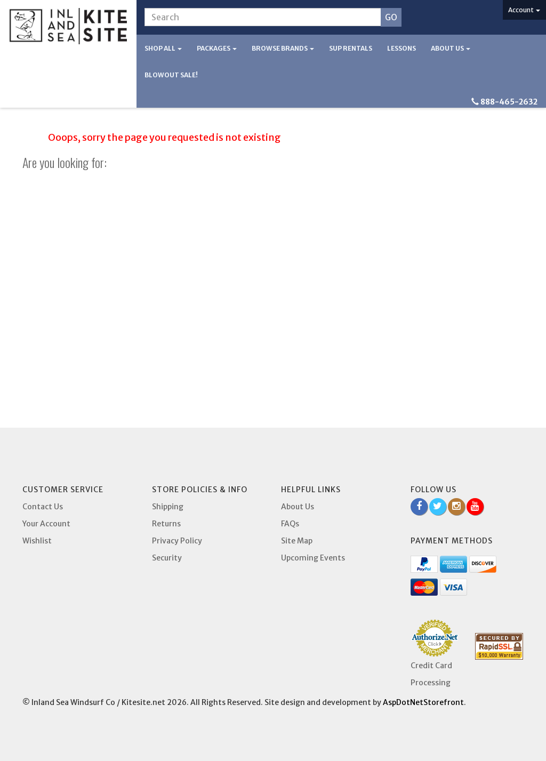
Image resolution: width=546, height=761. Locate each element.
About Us (450, 48)
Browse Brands (283, 48)
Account (524, 10)
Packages (217, 48)
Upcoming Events (313, 558)
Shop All (163, 48)
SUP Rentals (350, 48)
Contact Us (42, 506)
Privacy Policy (177, 541)
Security (167, 558)
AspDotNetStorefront (423, 702)
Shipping (167, 506)
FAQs (290, 523)
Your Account (46, 523)
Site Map (296, 541)
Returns (166, 523)
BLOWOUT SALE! (171, 75)
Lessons (401, 48)
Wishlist (37, 541)
